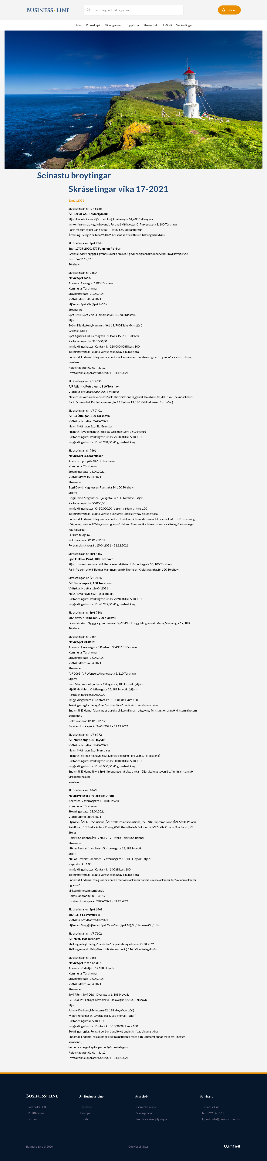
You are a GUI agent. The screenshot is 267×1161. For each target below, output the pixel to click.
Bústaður (32, 1096)
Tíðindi (167, 25)
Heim (78, 25)
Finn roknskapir (148, 1107)
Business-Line (211, 1107)
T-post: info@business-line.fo (222, 1119)
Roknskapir (93, 25)
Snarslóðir (145, 1096)
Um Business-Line (91, 1096)
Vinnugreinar (113, 25)
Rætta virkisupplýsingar (153, 1119)
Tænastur (85, 1107)
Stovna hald (151, 25)
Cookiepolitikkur (138, 1146)
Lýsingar (84, 1113)
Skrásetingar (184, 25)
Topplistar (132, 25)
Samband (209, 1096)
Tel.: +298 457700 (214, 1113)
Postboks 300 (35, 1107)
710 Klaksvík (34, 1113)
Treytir (83, 1119)
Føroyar (31, 1119)
